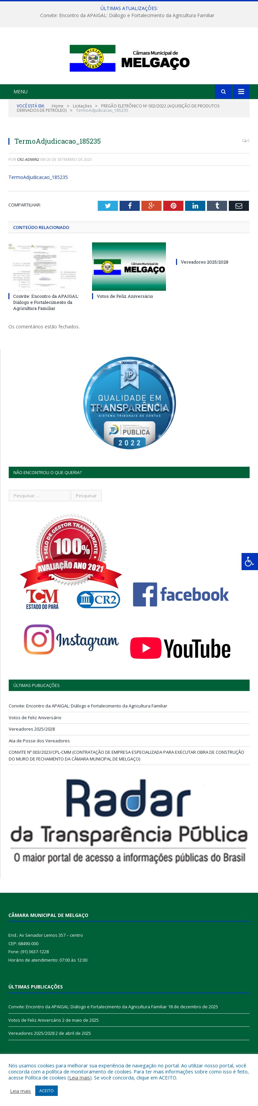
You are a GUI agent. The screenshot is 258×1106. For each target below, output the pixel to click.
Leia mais (79, 1077)
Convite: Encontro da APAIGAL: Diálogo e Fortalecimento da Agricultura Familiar (127, 15)
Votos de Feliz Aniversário (125, 328)
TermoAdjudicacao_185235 (38, 208)
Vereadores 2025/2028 (204, 293)
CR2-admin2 (28, 190)
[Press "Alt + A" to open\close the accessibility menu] (250, 561)
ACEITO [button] (46, 1091)
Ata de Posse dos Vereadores (39, 772)
